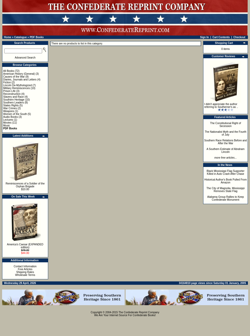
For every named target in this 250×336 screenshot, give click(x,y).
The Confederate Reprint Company (139, 312)
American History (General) (19, 73)
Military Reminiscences (16, 88)
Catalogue (20, 37)
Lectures (8, 119)
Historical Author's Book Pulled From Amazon (225, 181)
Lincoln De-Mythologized (17, 85)
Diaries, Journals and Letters (19, 79)
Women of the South (15, 114)
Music (6, 125)
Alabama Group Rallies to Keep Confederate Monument (225, 198)
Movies (7, 122)
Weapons (8, 111)
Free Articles (25, 269)
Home (7, 37)
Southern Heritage (13, 99)
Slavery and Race (13, 96)
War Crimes (10, 108)
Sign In (204, 37)
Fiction (7, 82)
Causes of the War (14, 76)
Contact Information (25, 266)
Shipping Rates (25, 272)
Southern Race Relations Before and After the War (225, 142)
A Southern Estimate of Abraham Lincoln (226, 150)
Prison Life (9, 91)
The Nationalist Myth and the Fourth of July (225, 133)
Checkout (240, 37)
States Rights (11, 105)
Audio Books (10, 116)
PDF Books (36, 37)
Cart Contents (221, 37)
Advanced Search (25, 57)
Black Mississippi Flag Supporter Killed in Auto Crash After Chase (226, 172)
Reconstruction (12, 93)
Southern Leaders (13, 102)
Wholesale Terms (25, 275)
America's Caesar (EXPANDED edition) (25, 246)
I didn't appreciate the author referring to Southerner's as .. (221, 105)
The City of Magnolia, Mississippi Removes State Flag (226, 190)
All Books (8, 70)
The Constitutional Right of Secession (225, 125)
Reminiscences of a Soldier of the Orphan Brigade (25, 185)
